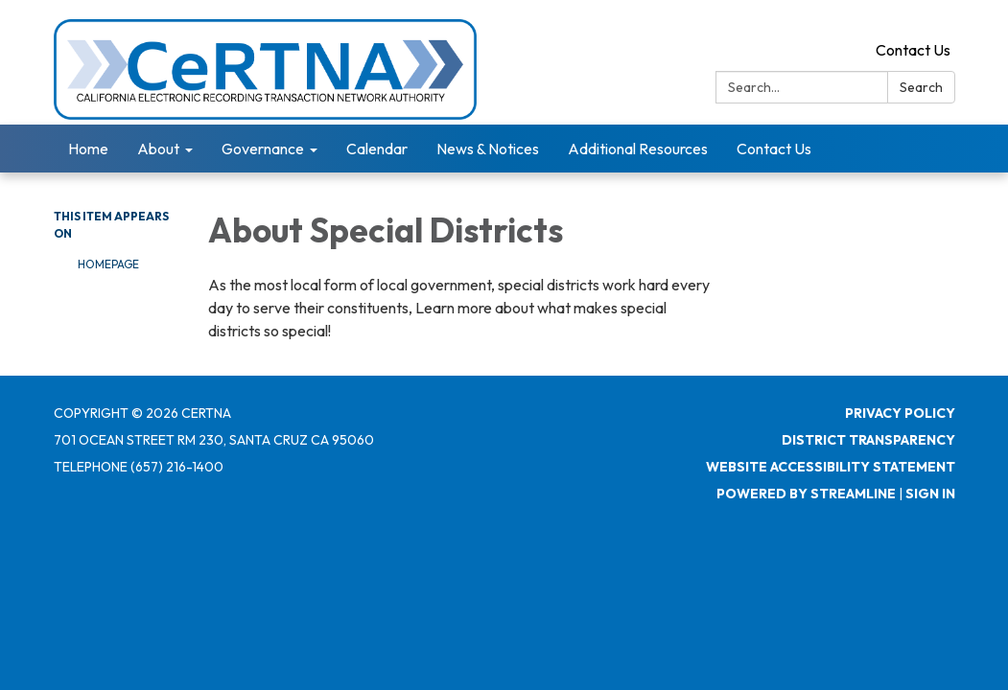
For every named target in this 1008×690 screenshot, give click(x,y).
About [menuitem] (158, 148)
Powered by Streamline (806, 493)
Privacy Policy (900, 413)
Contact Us (913, 49)
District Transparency (868, 439)
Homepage (108, 264)
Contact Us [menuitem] (774, 148)
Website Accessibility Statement (830, 466)
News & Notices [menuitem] (487, 148)
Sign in (930, 493)
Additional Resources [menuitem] (638, 148)
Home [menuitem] (88, 148)
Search (921, 87)
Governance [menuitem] (263, 148)
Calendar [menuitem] (377, 148)
